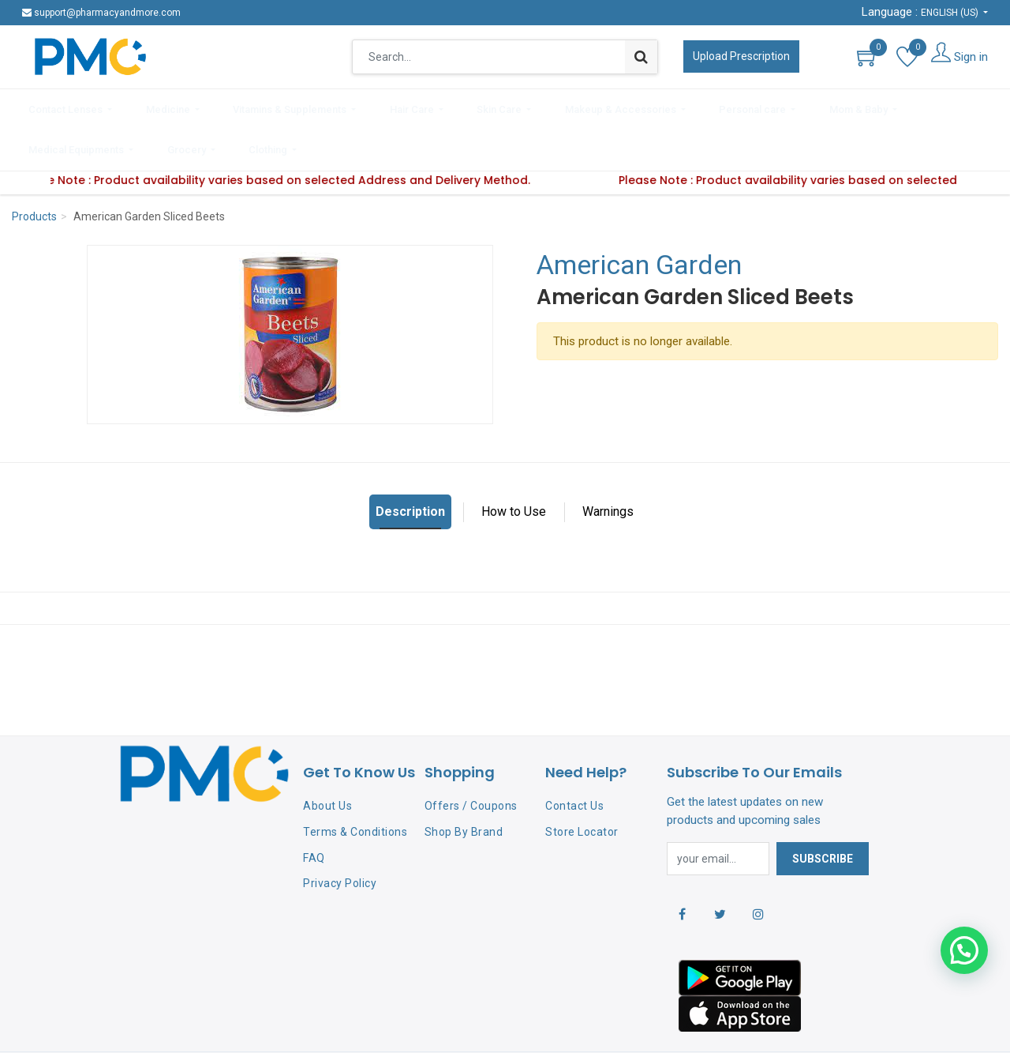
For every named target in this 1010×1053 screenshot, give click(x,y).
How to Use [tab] (513, 464)
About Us (327, 758)
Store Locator (582, 783)
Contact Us (574, 758)
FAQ (314, 809)
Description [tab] (410, 464)
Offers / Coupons (471, 758)
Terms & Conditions (355, 783)
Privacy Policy (339, 835)
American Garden (639, 217)
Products (34, 169)
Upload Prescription (741, 56)
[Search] (641, 56)
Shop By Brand (464, 783)
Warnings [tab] (608, 464)
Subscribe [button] (822, 810)
